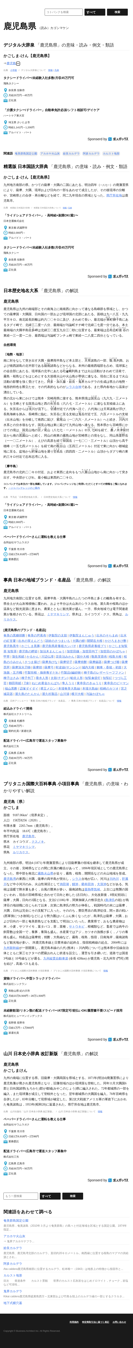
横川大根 (77, 694)
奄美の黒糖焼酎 (14, 635)
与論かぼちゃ (95, 694)
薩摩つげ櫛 (111, 662)
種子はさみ (11, 678)
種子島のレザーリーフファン (104, 672)
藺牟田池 (87, 884)
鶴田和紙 (15, 683)
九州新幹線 (11, 948)
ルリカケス (20, 852)
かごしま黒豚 (30, 646)
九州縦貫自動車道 (55, 958)
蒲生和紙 (18, 656)
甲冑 (6, 656)
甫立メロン (48, 688)
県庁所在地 (114, 195)
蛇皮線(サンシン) (68, 667)
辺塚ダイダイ (29, 688)
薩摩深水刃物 (21, 667)
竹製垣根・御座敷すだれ (41, 672)
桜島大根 (115, 656)
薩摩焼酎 (80, 662)
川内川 (114, 879)
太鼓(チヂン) (59, 678)
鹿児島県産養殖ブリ (93, 646)
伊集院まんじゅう (81, 635)
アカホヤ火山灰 (50, 153)
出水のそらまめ (107, 635)
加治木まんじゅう (52, 651)
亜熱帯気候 (92, 889)
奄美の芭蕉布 (37, 635)
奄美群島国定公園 (26, 153)
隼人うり (68, 683)
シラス (76, 879)
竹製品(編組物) (71, 672)
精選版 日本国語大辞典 (25, 166)
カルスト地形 (111, 153)
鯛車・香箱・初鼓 (109, 667)
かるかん (32, 656)
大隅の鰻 (78, 641)
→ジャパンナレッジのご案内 (24, 488)
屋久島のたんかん (27, 694)
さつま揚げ (32, 662)
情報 (50, 70)
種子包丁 (27, 678)
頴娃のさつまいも (57, 641)
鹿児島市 (28, 836)
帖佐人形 (76, 678)
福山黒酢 (11, 688)
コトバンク (20, 12)
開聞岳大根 (95, 641)
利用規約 (74, 1322)
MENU (6, 3)
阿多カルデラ (91, 153)
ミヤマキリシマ (58, 614)
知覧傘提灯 (93, 678)
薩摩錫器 (95, 662)
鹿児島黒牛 (11, 646)
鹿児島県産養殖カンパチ (59, 646)
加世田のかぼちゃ (112, 651)
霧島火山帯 (45, 873)
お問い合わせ (119, 1322)
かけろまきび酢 (116, 641)
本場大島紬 (90, 688)
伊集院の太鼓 (57, 635)
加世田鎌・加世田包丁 (82, 651)
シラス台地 (73, 387)
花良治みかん (65, 656)
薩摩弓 (49, 667)
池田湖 (64, 884)
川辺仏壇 (47, 656)
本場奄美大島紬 (69, 688)
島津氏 (110, 900)
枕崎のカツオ (109, 688)
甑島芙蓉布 (99, 656)
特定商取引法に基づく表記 (95, 1322)
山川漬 (64, 694)
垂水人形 (42, 678)
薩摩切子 (66, 662)
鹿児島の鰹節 (28, 651)
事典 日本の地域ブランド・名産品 (36, 579)
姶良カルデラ (71, 153)
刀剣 (26, 683)
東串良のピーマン (116, 683)
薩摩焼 (37, 667)
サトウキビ (77, 926)
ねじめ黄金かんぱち (46, 683)
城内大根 (88, 667)
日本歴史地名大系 (20, 290)
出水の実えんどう (30, 641)
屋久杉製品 (50, 694)
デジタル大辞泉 (18, 45)
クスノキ (38, 841)
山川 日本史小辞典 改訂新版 (30, 1053)
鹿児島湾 (9, 879)
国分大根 (83, 656)
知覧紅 (107, 678)
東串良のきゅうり (89, 683)
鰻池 (75, 884)
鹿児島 (11, 63)
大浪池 (101, 884)
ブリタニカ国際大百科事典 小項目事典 (41, 783)
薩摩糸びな (50, 662)
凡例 (56, 70)
